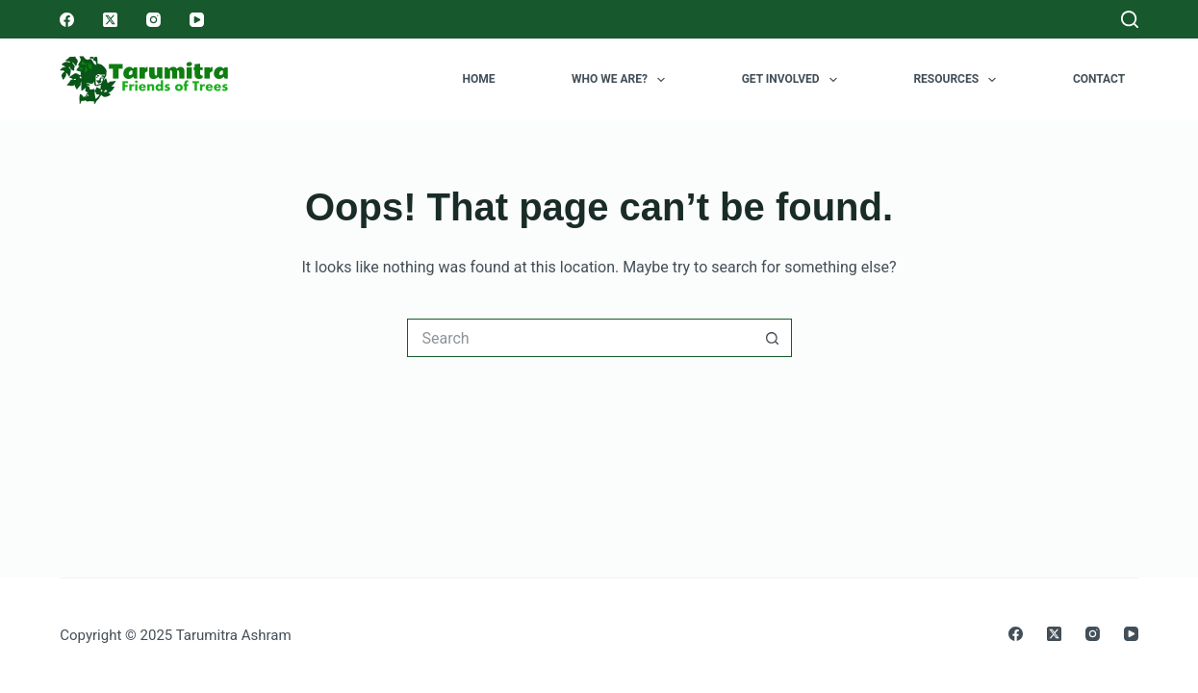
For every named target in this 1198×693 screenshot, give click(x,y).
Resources (958, 79)
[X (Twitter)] (110, 20)
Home (478, 79)
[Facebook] (67, 20)
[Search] (1129, 19)
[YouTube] (197, 20)
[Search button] (772, 338)
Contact (1099, 79)
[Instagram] (153, 20)
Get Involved (793, 79)
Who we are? (622, 79)
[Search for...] (580, 338)
